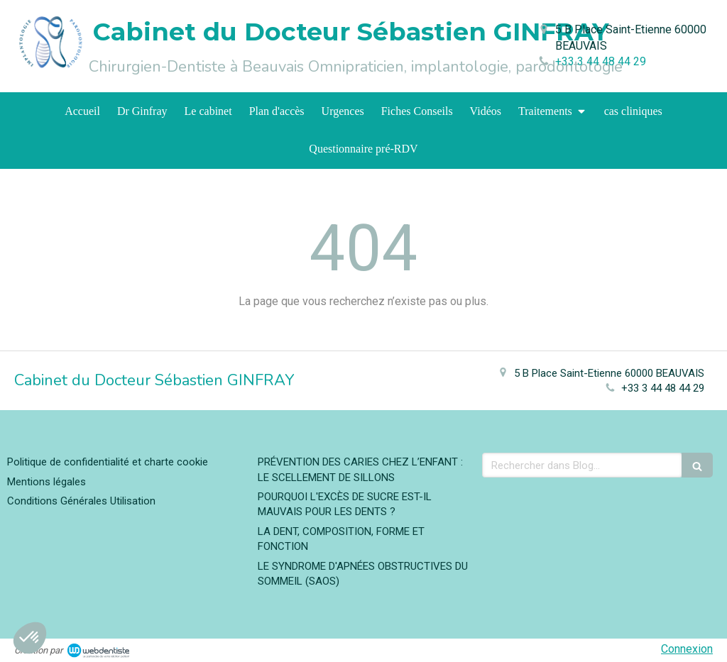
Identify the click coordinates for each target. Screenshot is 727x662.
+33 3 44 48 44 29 (600, 61)
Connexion (687, 649)
